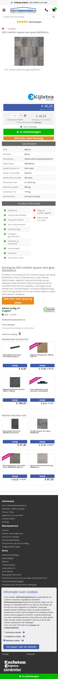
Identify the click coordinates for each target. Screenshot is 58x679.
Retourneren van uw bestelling (15, 543)
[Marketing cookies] (4, 640)
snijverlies (37, 122)
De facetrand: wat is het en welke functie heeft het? (24, 578)
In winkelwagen (29, 132)
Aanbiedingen (8, 558)
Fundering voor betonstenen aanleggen (19, 584)
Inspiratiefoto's (8, 568)
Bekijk (15, 365)
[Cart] (53, 10)
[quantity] (14, 115)
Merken (5, 561)
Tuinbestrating (8, 564)
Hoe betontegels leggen (13, 581)
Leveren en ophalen (10, 536)
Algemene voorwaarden (12, 515)
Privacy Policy (8, 512)
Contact (5, 530)
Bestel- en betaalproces (12, 533)
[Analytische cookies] (4, 636)
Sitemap (5, 522)
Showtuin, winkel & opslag (13, 508)
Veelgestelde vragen (11, 546)
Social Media (7, 571)
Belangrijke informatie (11, 574)
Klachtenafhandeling (10, 540)
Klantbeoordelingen (10, 555)
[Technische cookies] (4, 632)
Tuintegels (12, 29)
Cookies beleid (8, 518)
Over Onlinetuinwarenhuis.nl (14, 505)
